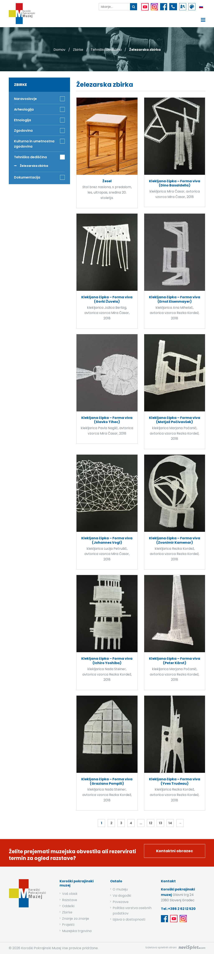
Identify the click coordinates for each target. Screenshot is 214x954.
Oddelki (68, 906)
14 (170, 823)
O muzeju (120, 889)
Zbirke (78, 49)
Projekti (68, 924)
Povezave (121, 901)
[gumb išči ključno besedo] (133, 6)
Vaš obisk (70, 893)
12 (150, 823)
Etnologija (22, 120)
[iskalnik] (114, 6)
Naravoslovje (25, 98)
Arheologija (24, 109)
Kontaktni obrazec (174, 850)
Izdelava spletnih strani (161, 947)
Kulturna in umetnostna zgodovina (34, 144)
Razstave (69, 900)
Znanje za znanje (75, 918)
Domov (59, 49)
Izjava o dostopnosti (129, 919)
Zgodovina (23, 130)
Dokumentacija (27, 177)
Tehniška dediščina (106, 49)
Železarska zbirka (34, 166)
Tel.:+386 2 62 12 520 (178, 908)
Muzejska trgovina (77, 930)
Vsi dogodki (122, 895)
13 (160, 823)
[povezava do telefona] (173, 6)
